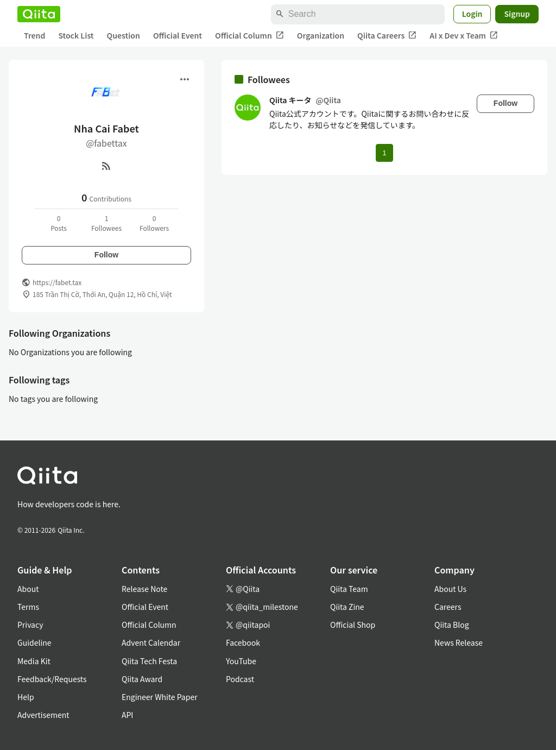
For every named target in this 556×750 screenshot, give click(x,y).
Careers (447, 606)
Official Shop (352, 624)
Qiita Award (142, 678)
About (28, 588)
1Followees (106, 222)
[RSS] (106, 166)
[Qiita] (38, 14)
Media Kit (33, 661)
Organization (320, 35)
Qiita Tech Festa (149, 661)
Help (25, 696)
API (127, 714)
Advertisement (43, 714)
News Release (458, 642)
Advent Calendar (151, 642)
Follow (106, 254)
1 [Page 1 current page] (384, 153)
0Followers (154, 222)
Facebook (243, 642)
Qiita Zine (347, 606)
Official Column (249, 35)
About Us (450, 588)
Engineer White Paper (160, 696)
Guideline (34, 642)
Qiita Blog (451, 624)
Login (472, 13)
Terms (28, 606)
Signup (517, 13)
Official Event (177, 35)
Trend (34, 35)
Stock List (75, 35)
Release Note (144, 588)
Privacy (30, 624)
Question (123, 35)
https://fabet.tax (57, 282)
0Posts (58, 222)
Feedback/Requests (52, 678)
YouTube (241, 661)
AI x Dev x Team (463, 35)
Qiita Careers (386, 35)
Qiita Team (349, 588)
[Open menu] (184, 79)
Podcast (240, 678)
